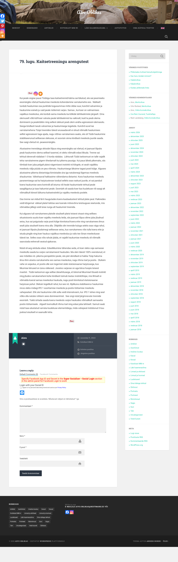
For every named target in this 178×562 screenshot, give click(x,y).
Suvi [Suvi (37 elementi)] (23, 544)
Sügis (133, 406)
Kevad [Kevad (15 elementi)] (12, 531)
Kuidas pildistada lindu (140, 91)
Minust (16, 30)
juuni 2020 (135, 245)
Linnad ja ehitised (138, 374)
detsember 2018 (137, 289)
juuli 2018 (134, 309)
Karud (133, 358)
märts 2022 (135, 226)
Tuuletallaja (150, 117)
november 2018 (137, 293)
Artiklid (49, 30)
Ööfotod (134, 390)
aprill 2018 (135, 320)
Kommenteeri (26, 415)
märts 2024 (135, 175)
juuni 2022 (135, 222)
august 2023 (136, 186)
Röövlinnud (135, 402)
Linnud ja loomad (138, 378)
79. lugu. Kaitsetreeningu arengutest (49, 67)
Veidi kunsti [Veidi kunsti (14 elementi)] (14, 548)
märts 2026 (135, 135)
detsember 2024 (137, 151)
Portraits (134, 394)
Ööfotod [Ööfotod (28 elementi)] (25, 548)
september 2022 (137, 218)
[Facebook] (2, 16)
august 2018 (136, 305)
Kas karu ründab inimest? (141, 79)
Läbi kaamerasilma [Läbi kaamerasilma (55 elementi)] (46, 535)
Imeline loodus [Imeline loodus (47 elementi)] (35, 527)
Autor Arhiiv (23, 352)
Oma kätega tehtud (143, 30)
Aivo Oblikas (89, 13)
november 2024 (137, 155)
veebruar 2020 (136, 253)
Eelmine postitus (87, 358)
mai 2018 (134, 316)
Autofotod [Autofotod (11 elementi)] (23, 527)
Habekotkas (136, 83)
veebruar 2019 (136, 281)
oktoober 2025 (137, 143)
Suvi (132, 410)
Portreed (134, 398)
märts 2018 (135, 324)
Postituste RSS (137, 440)
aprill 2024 (135, 171)
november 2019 (137, 261)
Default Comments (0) (29, 384)
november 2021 (137, 234)
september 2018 (137, 301)
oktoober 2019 (137, 265)
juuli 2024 (134, 163)
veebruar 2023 (136, 202)
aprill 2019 (135, 273)
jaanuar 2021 (136, 242)
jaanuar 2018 (136, 332)
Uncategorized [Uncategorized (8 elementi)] (48, 544)
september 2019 (137, 269)
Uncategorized (136, 418)
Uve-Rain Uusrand (138, 117)
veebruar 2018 (136, 328)
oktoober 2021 (137, 238)
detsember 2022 (137, 210)
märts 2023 (135, 198)
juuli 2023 (134, 190)
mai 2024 (134, 167)
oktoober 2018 (137, 297)
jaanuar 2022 (136, 230)
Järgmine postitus (87, 363)
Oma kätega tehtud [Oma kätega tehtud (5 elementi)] (17, 540)
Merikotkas (140, 105)
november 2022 (137, 214)
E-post (23, 463)
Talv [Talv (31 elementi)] (37, 544)
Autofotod (120, 30)
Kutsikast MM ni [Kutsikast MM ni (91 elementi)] (24, 531)
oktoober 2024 (137, 159)
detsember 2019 (137, 257)
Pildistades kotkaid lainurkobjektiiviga (146, 75)
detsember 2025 (137, 139)
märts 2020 (135, 249)
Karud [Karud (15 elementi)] (46, 527)
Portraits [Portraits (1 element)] (31, 540)
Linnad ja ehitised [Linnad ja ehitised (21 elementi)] (40, 531)
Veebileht (24, 475)
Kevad (133, 362)
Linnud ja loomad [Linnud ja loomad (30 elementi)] (16, 535)
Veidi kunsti (135, 422)
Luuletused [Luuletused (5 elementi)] (31, 535)
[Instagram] (35, 103)
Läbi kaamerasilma (95, 30)
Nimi (22, 451)
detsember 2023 (137, 178)
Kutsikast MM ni (69, 30)
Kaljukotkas (135, 87)
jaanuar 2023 (136, 206)
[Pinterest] (2, 27)
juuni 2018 (135, 312)
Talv (132, 414)
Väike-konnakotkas (143, 113)
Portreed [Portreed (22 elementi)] (42, 540)
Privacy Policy (61, 397)
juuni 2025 (135, 147)
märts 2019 (135, 277)
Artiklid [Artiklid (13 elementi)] (13, 527)
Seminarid (32, 30)
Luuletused (135, 382)
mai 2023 (134, 194)
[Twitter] (2, 21)
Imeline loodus (137, 355)
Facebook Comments (49, 384)
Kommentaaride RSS (139, 444)
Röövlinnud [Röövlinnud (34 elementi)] (14, 544)
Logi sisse (135, 436)
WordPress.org (137, 448)
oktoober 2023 (137, 182)
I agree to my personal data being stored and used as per (43, 397)
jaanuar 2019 (136, 285)
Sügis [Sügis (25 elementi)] (31, 544)
